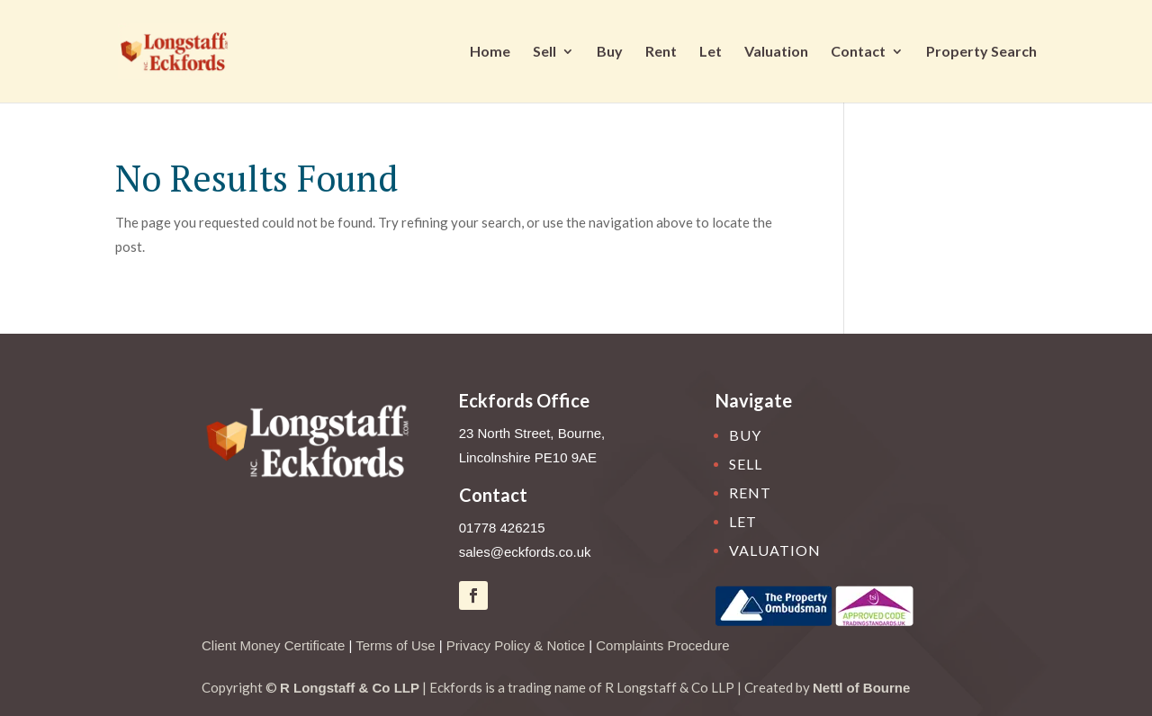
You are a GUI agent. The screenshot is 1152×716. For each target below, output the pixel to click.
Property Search (981, 52)
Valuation (776, 52)
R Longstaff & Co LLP (349, 687)
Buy (610, 52)
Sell (544, 52)
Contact (858, 52)
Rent (661, 52)
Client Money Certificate (273, 645)
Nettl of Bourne (861, 687)
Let (710, 52)
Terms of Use (395, 645)
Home (490, 52)
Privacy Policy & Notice (515, 645)
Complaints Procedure (662, 645)
